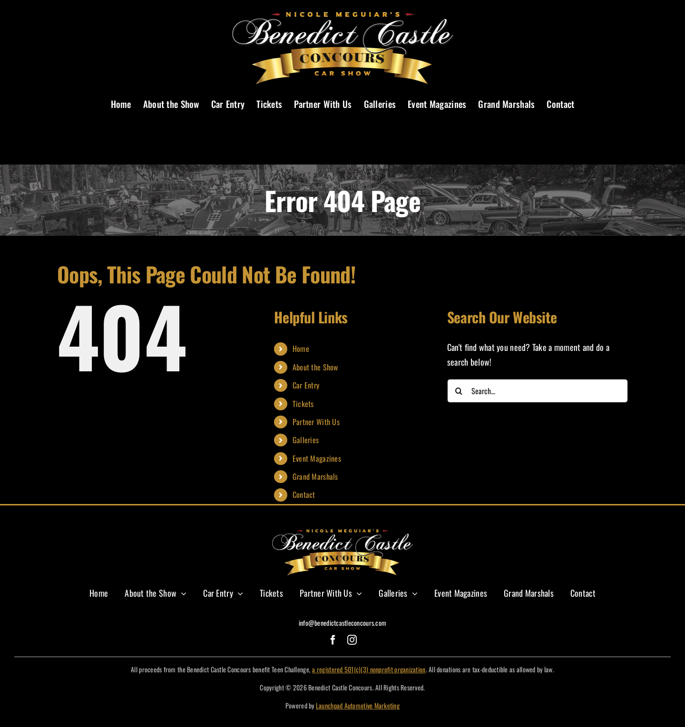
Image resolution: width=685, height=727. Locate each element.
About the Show (315, 367)
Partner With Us (316, 421)
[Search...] (537, 391)
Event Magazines (317, 458)
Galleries (306, 440)
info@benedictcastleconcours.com (342, 623)
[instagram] (352, 640)
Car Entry (306, 385)
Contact (304, 494)
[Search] (459, 391)
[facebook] (333, 640)
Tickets (303, 403)
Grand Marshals (315, 476)
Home (301, 348)
